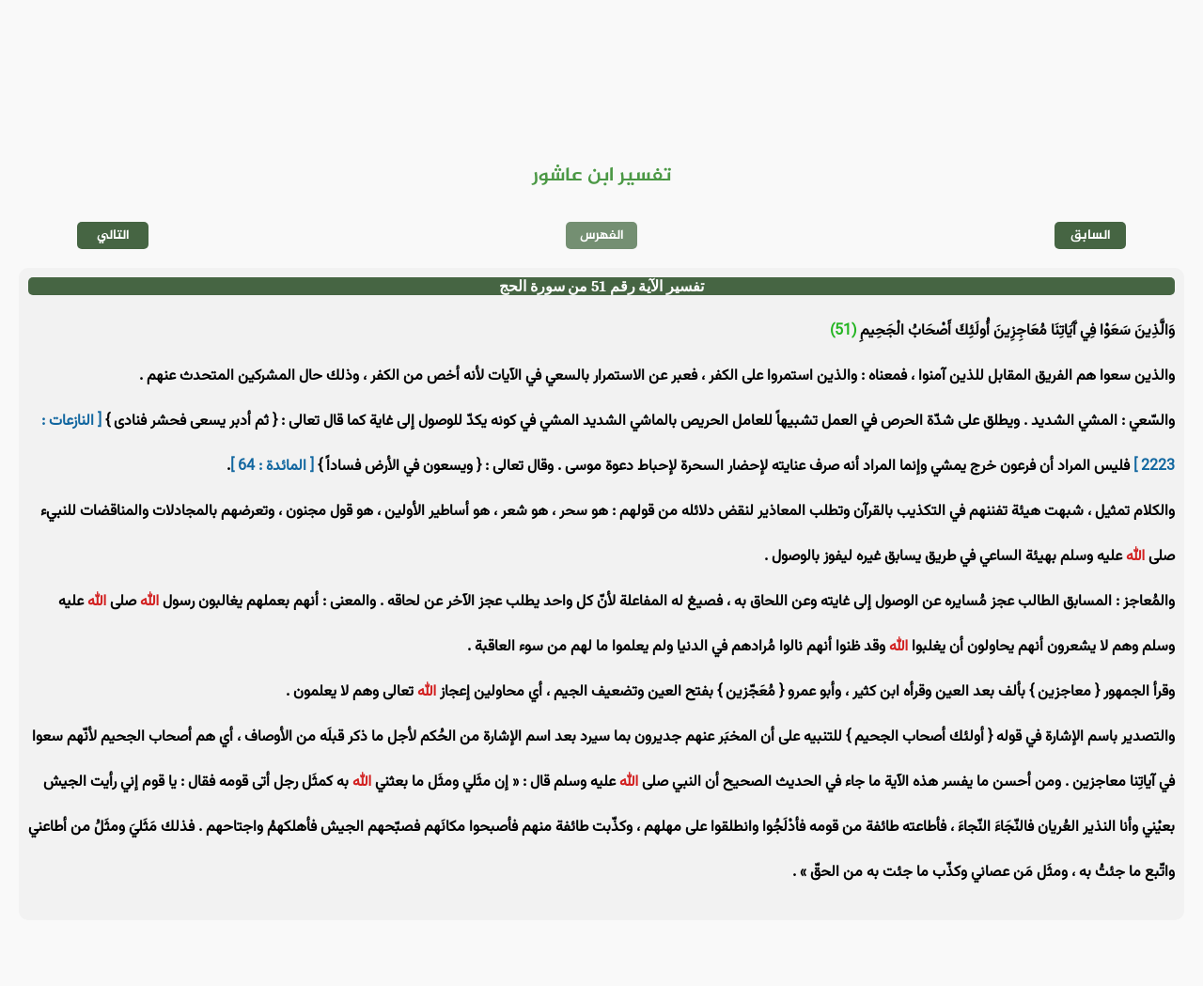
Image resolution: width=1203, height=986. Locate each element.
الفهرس (602, 235)
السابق (1090, 235)
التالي (113, 235)
